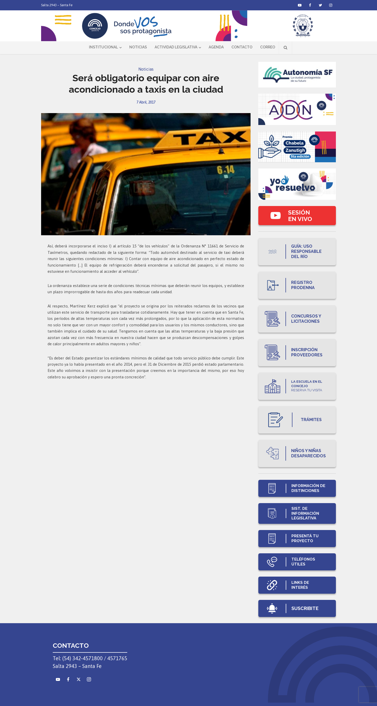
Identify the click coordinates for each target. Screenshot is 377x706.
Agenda (216, 47)
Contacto (241, 47)
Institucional (103, 47)
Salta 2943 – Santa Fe (57, 5)
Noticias (138, 47)
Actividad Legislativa (176, 47)
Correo (267, 47)
